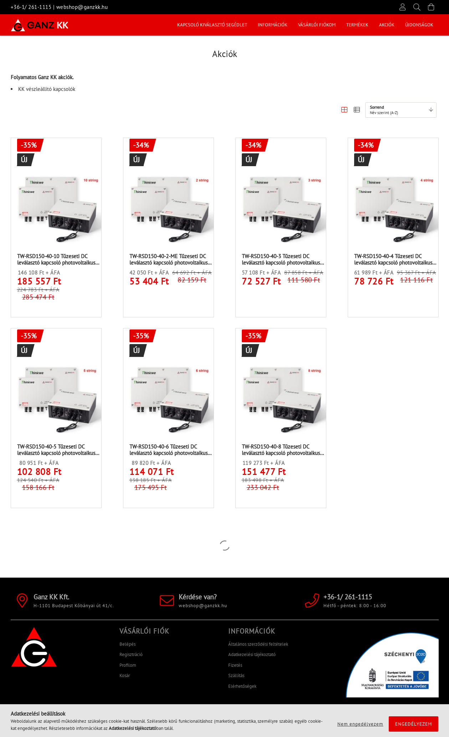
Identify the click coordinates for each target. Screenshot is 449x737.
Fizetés (235, 668)
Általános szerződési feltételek (258, 647)
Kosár (124, 679)
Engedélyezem (413, 724)
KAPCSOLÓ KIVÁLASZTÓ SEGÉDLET (398, 25)
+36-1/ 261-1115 (31, 7)
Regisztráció (131, 658)
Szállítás (236, 679)
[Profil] (403, 7)
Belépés (127, 647)
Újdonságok (191, 25)
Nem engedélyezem (360, 724)
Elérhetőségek (242, 689)
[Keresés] (417, 7)
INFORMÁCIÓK (338, 25)
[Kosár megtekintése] (431, 7)
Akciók (223, 25)
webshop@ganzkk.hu (82, 7)
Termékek (253, 25)
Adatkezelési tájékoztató (252, 658)
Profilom (127, 668)
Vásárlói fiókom (293, 25)
